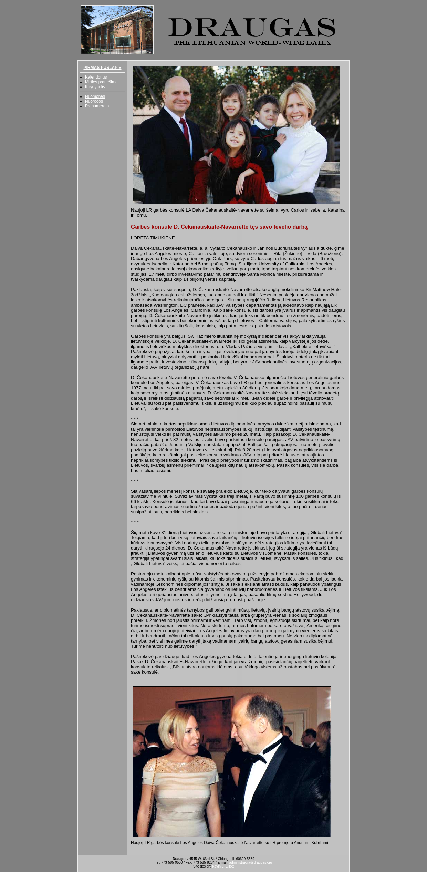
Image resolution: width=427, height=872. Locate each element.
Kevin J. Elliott (223, 866)
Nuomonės (95, 96)
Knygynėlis (95, 86)
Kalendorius (96, 77)
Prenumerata (97, 106)
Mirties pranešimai (101, 82)
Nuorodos (94, 101)
